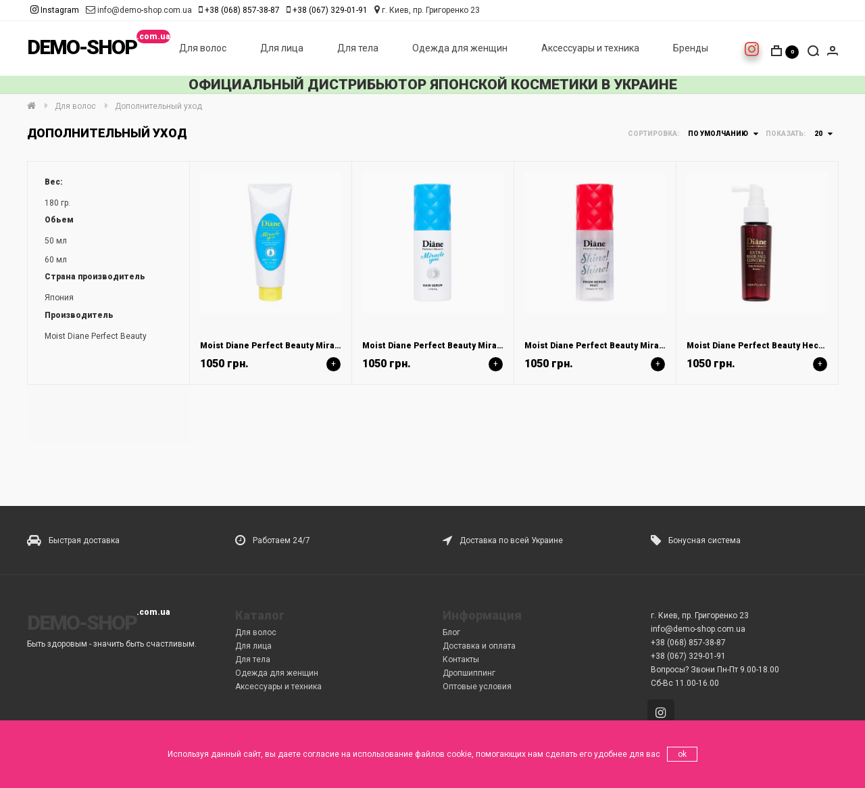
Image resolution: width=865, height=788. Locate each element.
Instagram (54, 10)
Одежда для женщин (460, 48)
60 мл (56, 259)
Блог (451, 632)
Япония (59, 297)
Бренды (690, 48)
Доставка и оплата (479, 646)
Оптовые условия (477, 686)
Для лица (281, 48)
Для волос (202, 48)
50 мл (56, 241)
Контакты (461, 659)
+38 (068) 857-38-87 (242, 10)
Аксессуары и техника (590, 48)
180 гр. (57, 203)
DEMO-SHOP (82, 47)
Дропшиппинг (469, 673)
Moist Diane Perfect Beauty (96, 336)
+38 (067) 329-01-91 (330, 10)
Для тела (357, 48)
